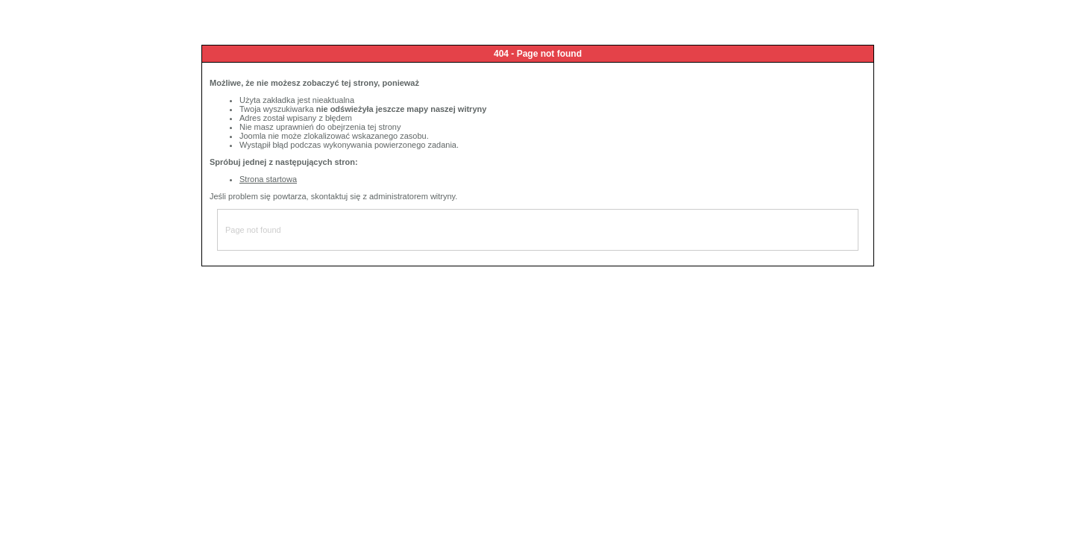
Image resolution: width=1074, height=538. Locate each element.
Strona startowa (268, 179)
